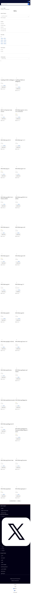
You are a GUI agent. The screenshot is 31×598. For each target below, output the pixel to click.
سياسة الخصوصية (3, 512)
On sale (2, 49)
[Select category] (15, 17)
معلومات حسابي (3, 569)
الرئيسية (2, 8)
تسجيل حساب (3, 558)
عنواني (2, 560)
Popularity (2, 23)
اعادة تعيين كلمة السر (4, 566)
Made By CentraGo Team (15, 580)
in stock (2, 51)
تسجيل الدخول (3, 571)
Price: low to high (3, 29)
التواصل (2, 508)
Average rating (3, 25)
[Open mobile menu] (1, 1)
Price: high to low (3, 30)
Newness (2, 27)
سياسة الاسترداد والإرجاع (4, 510)
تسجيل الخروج (3, 573)
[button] (18, 496)
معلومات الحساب (3, 564)
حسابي (2, 555)
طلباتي (2, 562)
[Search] (15, 4)
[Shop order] (15, 59)
